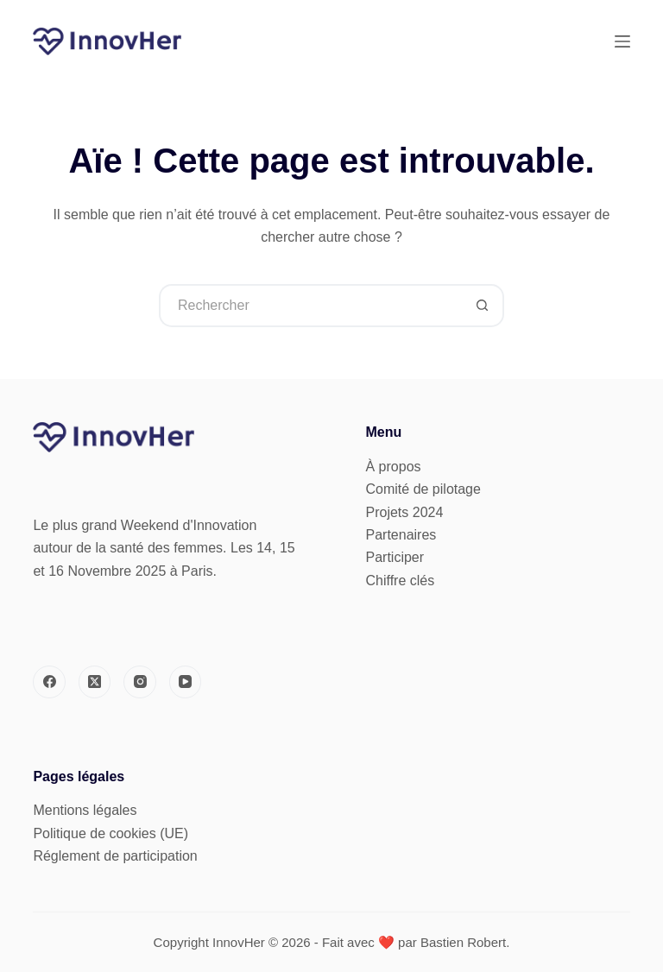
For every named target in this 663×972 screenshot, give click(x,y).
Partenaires (401, 534)
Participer (395, 557)
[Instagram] (139, 682)
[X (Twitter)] (95, 682)
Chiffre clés (400, 580)
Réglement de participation (115, 856)
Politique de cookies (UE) (110, 833)
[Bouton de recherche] (482, 305)
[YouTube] (185, 682)
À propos (393, 466)
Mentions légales (84, 810)
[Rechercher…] (310, 305)
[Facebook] (49, 682)
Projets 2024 (405, 512)
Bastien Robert (463, 942)
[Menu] (622, 41)
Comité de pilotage (423, 489)
